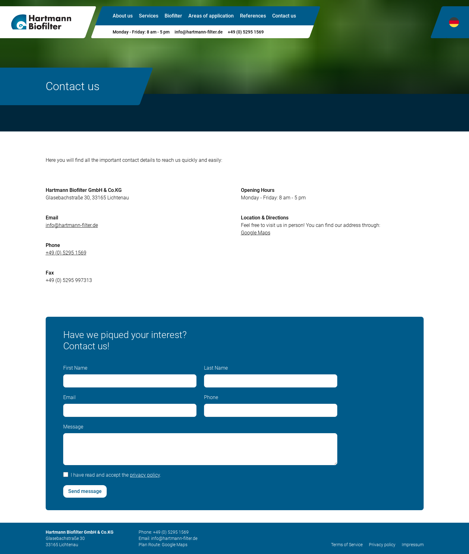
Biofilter (173, 16)
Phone (211, 400)
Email (69, 400)
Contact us (284, 16)
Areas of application (211, 16)
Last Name (216, 370)
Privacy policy (382, 544)
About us (123, 16)
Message (73, 429)
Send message (85, 494)
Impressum (413, 544)
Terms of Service (347, 544)
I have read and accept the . (116, 477)
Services (148, 16)
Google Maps (174, 544)
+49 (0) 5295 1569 (246, 31)
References (253, 16)
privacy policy (145, 477)
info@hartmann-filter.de (199, 31)
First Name (75, 370)
